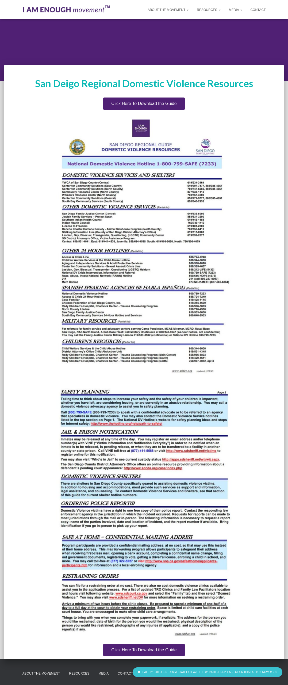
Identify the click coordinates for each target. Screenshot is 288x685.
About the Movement (168, 10)
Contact (258, 10)
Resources (209, 10)
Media (236, 10)
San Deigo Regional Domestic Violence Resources (144, 83)
